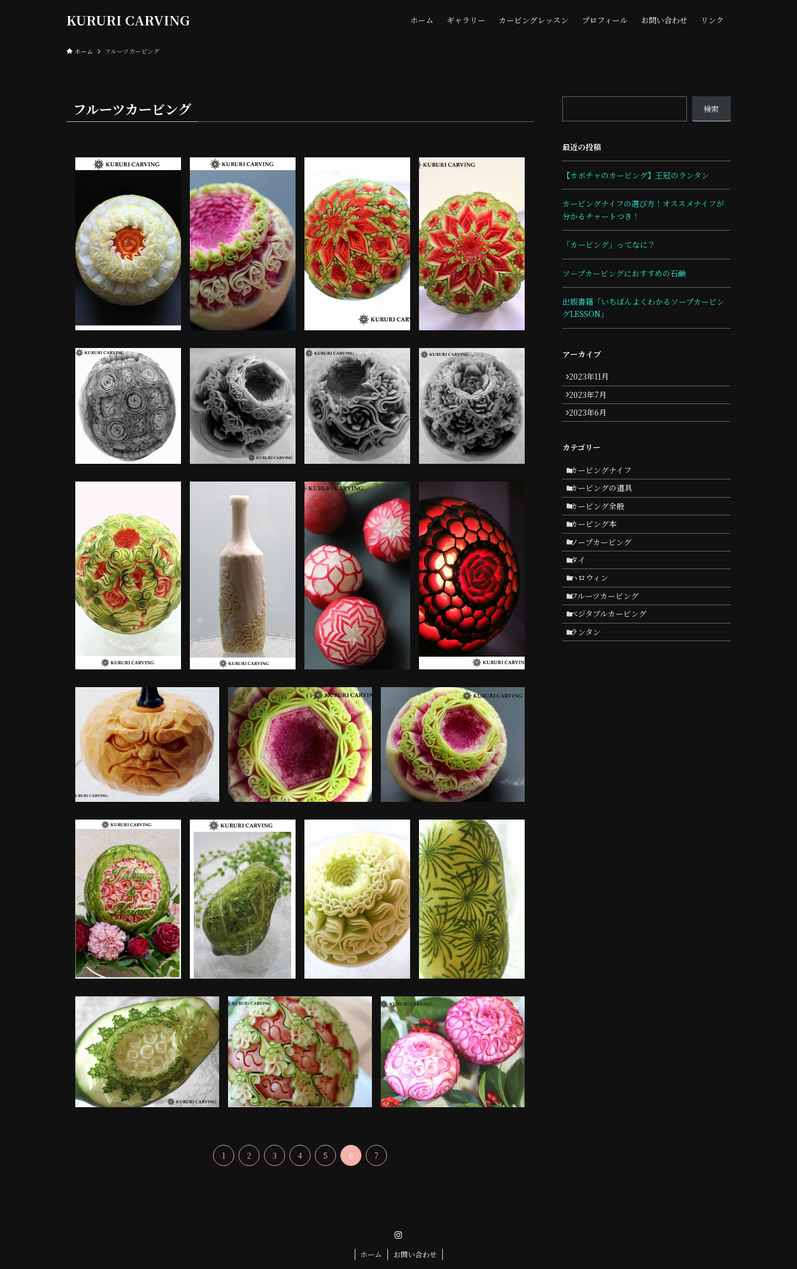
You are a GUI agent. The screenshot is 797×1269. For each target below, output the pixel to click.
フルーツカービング (610, 648)
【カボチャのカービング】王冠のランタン (635, 175)
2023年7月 (593, 401)
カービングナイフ (607, 487)
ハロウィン (595, 625)
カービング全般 (603, 533)
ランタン (591, 694)
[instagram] (398, 1235)
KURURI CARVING (128, 20)
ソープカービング (607, 579)
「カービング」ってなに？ (608, 244)
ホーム (371, 1254)
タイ (584, 602)
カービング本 (599, 556)
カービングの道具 (607, 510)
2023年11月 (594, 379)
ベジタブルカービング (614, 672)
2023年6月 (593, 425)
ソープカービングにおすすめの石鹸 (624, 273)
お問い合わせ (415, 1254)
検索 (711, 108)
